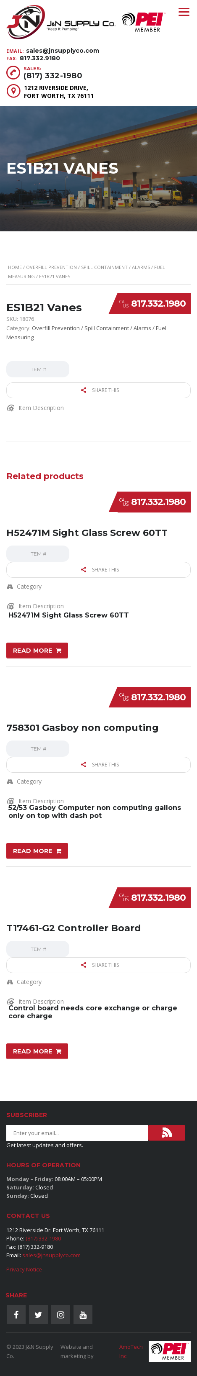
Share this (100, 390)
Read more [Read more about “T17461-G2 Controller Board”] (33, 1051)
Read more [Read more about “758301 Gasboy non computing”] (33, 851)
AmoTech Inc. (131, 1351)
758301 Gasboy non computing (82, 727)
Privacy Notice (24, 1269)
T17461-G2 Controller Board (73, 928)
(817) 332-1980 (53, 75)
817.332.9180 (40, 58)
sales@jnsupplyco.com (62, 50)
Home (15, 267)
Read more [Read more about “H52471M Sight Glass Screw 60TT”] (33, 650)
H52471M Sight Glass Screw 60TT (87, 532)
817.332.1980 (158, 303)
